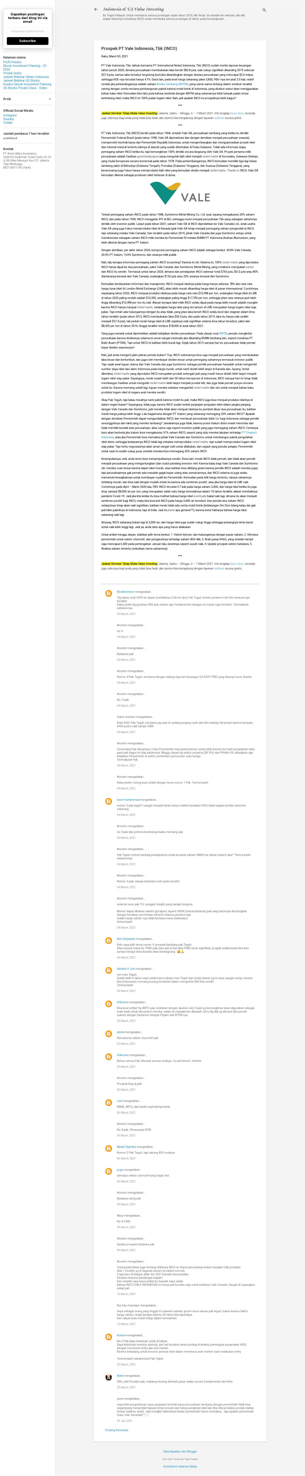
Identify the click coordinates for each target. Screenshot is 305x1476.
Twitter (8, 123)
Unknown (123, 1002)
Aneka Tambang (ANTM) (172, 84)
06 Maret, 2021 (126, 1112)
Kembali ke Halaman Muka (180, 1466)
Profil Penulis (12, 62)
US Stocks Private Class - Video (25, 88)
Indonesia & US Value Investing (133, 9)
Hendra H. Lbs (126, 969)
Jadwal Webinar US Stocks (21, 80)
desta (120, 1032)
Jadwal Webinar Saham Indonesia (26, 77)
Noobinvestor (125, 592)
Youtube (8, 119)
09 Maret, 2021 (126, 1204)
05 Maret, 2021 (126, 1021)
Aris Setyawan (126, 939)
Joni (119, 1101)
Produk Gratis (12, 73)
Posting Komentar (116, 1430)
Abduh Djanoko (126, 1147)
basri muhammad (128, 799)
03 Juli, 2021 (125, 1421)
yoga (120, 1169)
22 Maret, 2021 (126, 1364)
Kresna (121, 1335)
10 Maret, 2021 (126, 1294)
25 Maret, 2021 (126, 1387)
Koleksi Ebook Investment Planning (27, 84)
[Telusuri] (264, 11)
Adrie (120, 1375)
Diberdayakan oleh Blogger (180, 1451)
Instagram (10, 115)
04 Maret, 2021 (126, 614)
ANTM (223, 333)
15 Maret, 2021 (126, 1324)
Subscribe (27, 41)
